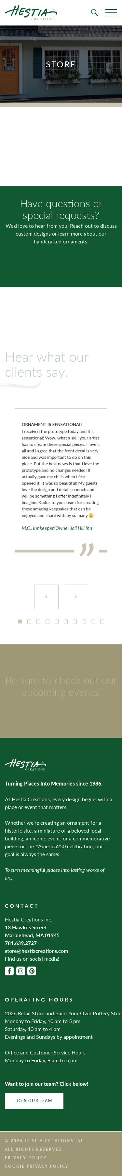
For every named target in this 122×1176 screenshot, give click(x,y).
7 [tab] (75, 621)
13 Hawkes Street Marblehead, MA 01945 (32, 931)
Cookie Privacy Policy (37, 1166)
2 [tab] (29, 621)
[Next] (76, 597)
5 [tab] (57, 621)
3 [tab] (38, 621)
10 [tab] (102, 621)
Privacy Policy (26, 1158)
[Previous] (46, 597)
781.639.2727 (21, 943)
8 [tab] (84, 621)
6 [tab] (66, 621)
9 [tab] (93, 621)
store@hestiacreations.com (36, 950)
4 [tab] (47, 621)
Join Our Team (34, 1100)
